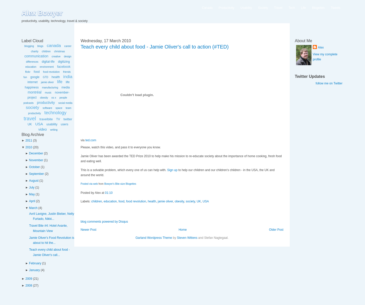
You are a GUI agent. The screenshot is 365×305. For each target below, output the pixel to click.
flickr (27, 72)
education (30, 66)
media (66, 87)
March (33, 208)
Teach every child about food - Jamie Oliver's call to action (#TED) (155, 47)
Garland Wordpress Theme (153, 238)
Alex (321, 47)
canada (54, 45)
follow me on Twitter (329, 83)
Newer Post (88, 229)
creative (56, 56)
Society (263, 8)
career (67, 46)
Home (183, 229)
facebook (63, 66)
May (32, 194)
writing (54, 129)
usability (51, 124)
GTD (45, 77)
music (48, 92)
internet (32, 82)
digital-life (48, 61)
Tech (291, 8)
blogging (29, 46)
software (47, 108)
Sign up (172, 170)
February (35, 263)
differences (32, 61)
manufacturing (50, 87)
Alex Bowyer (42, 13)
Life (303, 8)
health (56, 77)
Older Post (276, 229)
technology (55, 112)
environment (47, 66)
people (63, 97)
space (59, 108)
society (32, 107)
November (36, 160)
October (34, 167)
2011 (28, 140)
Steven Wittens (187, 238)
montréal (34, 92)
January (34, 270)
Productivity (226, 8)
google (35, 77)
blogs (40, 46)
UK (30, 124)
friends (67, 72)
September (36, 174)
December (36, 153)
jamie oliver (47, 82)
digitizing (64, 61)
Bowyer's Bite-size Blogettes (120, 183)
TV (58, 119)
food (37, 72)
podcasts (28, 103)
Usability (246, 8)
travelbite (46, 119)
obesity (44, 97)
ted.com (90, 140)
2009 (28, 278)
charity (34, 51)
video (42, 129)
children (46, 51)
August (34, 180)
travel (30, 118)
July (31, 187)
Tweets (335, 8)
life (59, 82)
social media (65, 103)
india (67, 76)
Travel (278, 8)
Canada (207, 8)
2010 (28, 147)
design (67, 56)
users (64, 124)
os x (53, 97)
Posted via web (89, 183)
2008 (28, 285)
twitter (67, 119)
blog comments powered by (104, 221)
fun (25, 77)
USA (39, 124)
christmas (59, 51)
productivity (46, 103)
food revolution (51, 72)
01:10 (109, 193)
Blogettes (318, 8)
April (32, 201)
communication (36, 56)
